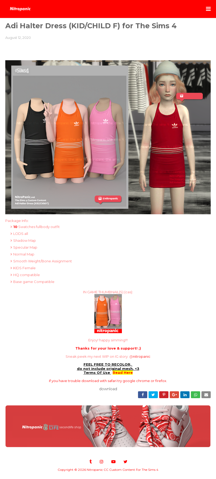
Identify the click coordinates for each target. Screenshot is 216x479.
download (108, 389)
